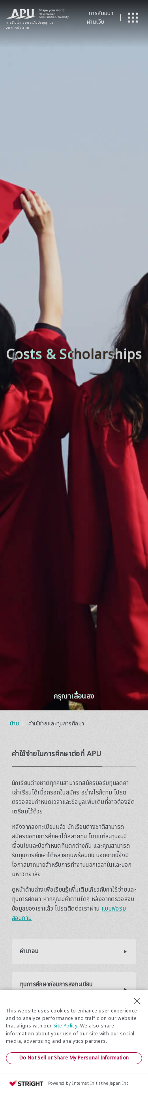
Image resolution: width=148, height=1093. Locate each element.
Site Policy (65, 1025)
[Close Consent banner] (137, 1001)
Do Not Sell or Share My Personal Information (74, 1057)
